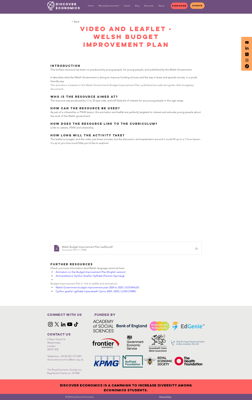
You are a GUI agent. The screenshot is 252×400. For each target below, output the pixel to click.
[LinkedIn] (247, 48)
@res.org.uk (76, 359)
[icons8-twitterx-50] (247, 54)
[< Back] (82, 22)
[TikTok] (247, 66)
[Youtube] (247, 42)
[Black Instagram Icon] (247, 60)
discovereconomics (58, 359)
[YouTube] (70, 324)
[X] (57, 324)
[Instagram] (50, 324)
